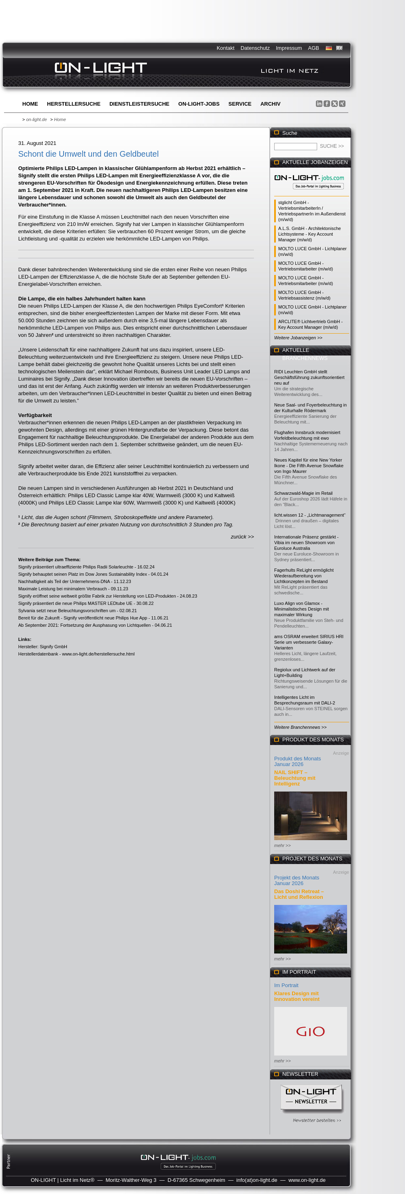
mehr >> (282, 845)
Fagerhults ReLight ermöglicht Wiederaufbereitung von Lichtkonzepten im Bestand (304, 576)
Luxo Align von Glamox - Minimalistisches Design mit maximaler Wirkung (301, 609)
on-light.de (36, 119)
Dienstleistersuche (139, 104)
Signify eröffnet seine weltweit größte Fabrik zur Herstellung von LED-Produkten (97, 596)
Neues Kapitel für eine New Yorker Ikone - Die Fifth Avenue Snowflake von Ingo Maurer (308, 466)
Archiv (270, 104)
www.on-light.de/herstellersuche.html (98, 653)
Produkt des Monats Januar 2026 (297, 761)
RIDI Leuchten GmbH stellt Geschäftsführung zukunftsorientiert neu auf (309, 377)
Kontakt (225, 48)
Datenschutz (255, 48)
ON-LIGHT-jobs (199, 104)
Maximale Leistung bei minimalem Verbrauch (62, 588)
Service (240, 104)
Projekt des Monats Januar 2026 (296, 880)
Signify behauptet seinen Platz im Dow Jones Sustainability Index (82, 574)
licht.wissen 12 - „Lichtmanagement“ (309, 515)
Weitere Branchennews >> (300, 727)
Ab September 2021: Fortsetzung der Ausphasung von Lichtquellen (84, 625)
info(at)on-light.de (257, 1180)
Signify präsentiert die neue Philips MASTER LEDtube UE (75, 603)
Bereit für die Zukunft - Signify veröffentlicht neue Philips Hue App (82, 617)
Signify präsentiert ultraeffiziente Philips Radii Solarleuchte (75, 566)
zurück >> (242, 537)
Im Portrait (286, 985)
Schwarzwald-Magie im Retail (303, 493)
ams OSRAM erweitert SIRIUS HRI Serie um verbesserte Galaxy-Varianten (308, 642)
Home (30, 104)
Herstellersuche (73, 104)
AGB (313, 48)
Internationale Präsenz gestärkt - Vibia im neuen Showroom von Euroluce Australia (306, 542)
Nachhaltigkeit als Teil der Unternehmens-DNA (64, 581)
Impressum (289, 48)
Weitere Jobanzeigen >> (298, 337)
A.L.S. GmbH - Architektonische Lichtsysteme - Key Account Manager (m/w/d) (309, 234)
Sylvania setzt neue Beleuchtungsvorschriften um (66, 610)
